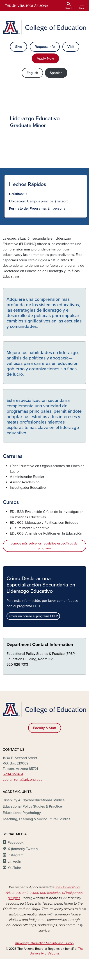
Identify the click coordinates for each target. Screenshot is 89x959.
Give (18, 46)
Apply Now (45, 58)
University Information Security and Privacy (44, 943)
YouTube (14, 868)
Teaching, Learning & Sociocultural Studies (36, 819)
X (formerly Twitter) (23, 849)
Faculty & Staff (44, 728)
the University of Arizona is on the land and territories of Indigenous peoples (44, 892)
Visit (70, 46)
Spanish (56, 73)
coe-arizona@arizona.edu (23, 779)
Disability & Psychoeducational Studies (33, 800)
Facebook (15, 842)
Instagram (15, 855)
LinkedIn (14, 861)
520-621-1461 (13, 774)
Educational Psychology (22, 813)
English (32, 73)
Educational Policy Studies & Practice (32, 806)
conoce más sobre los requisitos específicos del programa (44, 546)
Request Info (45, 46)
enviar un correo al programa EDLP (33, 616)
